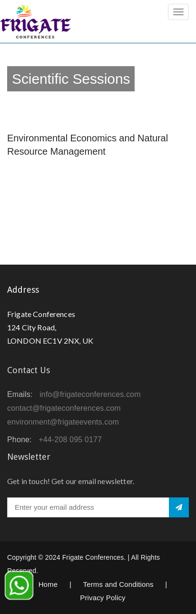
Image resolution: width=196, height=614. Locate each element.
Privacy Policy (103, 598)
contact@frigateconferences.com (64, 408)
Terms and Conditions (118, 584)
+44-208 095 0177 (70, 440)
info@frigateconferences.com (90, 394)
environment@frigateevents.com (63, 422)
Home (48, 584)
